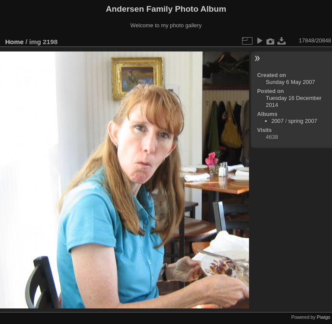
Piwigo (323, 317)
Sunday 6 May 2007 (290, 82)
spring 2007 (302, 121)
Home (14, 41)
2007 (277, 121)
